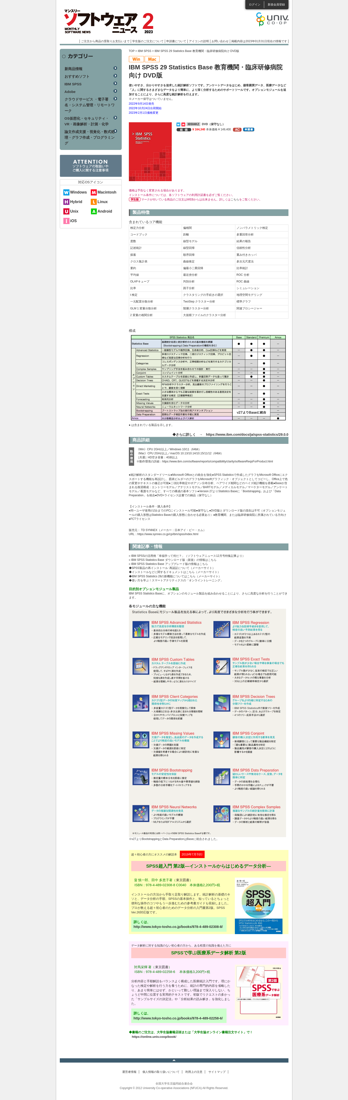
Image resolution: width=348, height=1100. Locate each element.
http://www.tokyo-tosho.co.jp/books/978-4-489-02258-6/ (178, 1018)
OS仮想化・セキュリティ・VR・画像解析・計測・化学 (87, 121)
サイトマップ (217, 1072)
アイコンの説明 (199, 41)
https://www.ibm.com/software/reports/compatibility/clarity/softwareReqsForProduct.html (217, 461)
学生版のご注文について (148, 41)
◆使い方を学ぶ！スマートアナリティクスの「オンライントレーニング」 (176, 580)
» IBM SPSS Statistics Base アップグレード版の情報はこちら (168, 564)
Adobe (70, 92)
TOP (132, 51)
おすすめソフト (77, 76)
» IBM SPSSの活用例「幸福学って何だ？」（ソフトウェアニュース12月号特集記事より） (187, 556)
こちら (235, 199)
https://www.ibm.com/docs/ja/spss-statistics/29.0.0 (247, 434)
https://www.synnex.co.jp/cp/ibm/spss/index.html (167, 534)
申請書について (176, 41)
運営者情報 (129, 1072)
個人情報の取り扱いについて (161, 1072)
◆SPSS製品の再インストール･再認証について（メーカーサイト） (172, 568)
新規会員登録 (276, 4)
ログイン (254, 4)
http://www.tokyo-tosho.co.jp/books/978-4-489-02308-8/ (178, 927)
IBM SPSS (144, 51)
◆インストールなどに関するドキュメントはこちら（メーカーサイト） (174, 572)
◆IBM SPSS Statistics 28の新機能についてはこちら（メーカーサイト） (175, 576)
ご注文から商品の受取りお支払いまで (105, 41)
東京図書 (182, 880)
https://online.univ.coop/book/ (154, 1037)
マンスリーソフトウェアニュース (110, 21)
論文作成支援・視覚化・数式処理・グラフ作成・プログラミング (90, 137)
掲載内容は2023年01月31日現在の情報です (259, 41)
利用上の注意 (193, 1072)
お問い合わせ (220, 41)
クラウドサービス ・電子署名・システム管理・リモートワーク (90, 105)
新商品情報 (73, 69)
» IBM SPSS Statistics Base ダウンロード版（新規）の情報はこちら (173, 560)
